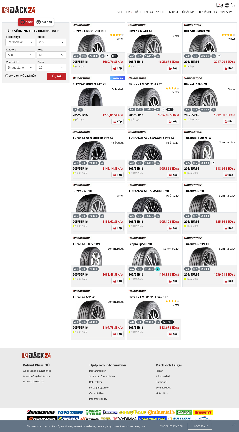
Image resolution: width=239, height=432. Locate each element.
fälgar (44, 22)
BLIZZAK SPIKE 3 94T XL (89, 84)
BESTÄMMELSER (208, 12)
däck (26, 22)
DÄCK (138, 12)
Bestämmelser (97, 370)
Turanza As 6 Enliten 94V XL (93, 138)
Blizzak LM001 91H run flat (148, 297)
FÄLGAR (149, 12)
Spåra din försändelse (102, 376)
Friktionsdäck (163, 376)
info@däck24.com (41, 376)
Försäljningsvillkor (99, 387)
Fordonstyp (13, 36)
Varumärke (12, 62)
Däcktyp (11, 49)
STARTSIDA (124, 12)
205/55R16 (80, 62)
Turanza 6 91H (194, 191)
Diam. (40, 62)
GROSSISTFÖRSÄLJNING (182, 12)
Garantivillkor (97, 393)
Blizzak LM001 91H (198, 31)
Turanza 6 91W (83, 297)
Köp (117, 68)
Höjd (40, 49)
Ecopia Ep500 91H (140, 244)
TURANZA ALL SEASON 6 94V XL (151, 138)
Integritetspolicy (98, 398)
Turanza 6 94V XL (196, 244)
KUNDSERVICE (227, 12)
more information (171, 426)
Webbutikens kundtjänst (37, 370)
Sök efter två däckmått (22, 75)
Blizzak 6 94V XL (196, 84)
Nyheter (161, 12)
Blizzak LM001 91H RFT (89, 31)
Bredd (41, 36)
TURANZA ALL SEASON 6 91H (149, 191)
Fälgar (159, 370)
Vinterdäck (162, 393)
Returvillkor (95, 382)
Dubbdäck (161, 382)
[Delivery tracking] (219, 5)
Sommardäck (163, 387)
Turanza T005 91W (197, 138)
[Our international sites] (227, 5)
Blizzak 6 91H (82, 191)
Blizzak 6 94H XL (140, 31)
